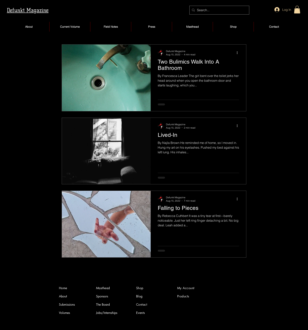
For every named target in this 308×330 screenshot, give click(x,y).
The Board (103, 305)
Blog (139, 296)
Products (183, 296)
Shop (139, 288)
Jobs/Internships (106, 313)
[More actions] (238, 52)
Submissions (67, 305)
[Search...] (219, 10)
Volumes (64, 313)
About (63, 296)
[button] (297, 9)
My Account (185, 288)
